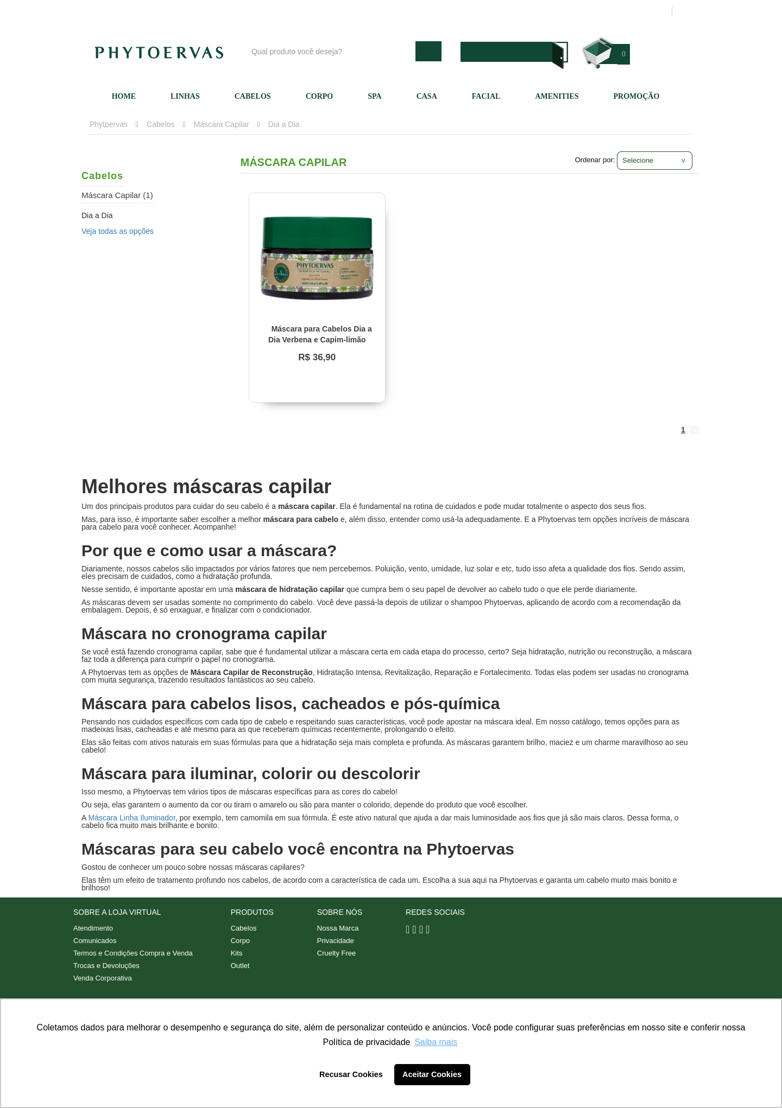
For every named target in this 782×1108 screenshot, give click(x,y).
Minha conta (560, 11)
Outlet (240, 965)
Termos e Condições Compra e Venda (133, 953)
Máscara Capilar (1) (117, 195)
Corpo (319, 96)
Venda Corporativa (102, 978)
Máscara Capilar (221, 124)
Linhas (185, 96)
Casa (427, 96)
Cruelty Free (336, 953)
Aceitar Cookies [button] (432, 1074)
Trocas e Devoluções (106, 965)
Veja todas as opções (117, 231)
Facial (486, 96)
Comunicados (95, 940)
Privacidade (335, 940)
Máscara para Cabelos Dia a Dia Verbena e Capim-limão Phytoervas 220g (320, 339)
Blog (395, 11)
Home (124, 96)
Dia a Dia (284, 124)
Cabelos (253, 96)
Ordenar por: (595, 160)
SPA (374, 96)
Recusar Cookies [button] (351, 1074)
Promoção (637, 96)
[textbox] (330, 51)
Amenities (556, 96)
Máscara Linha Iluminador (131, 817)
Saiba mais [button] (435, 1042)
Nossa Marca (338, 928)
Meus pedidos (622, 11)
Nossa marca (442, 11)
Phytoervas (109, 124)
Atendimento (502, 11)
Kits (237, 953)
